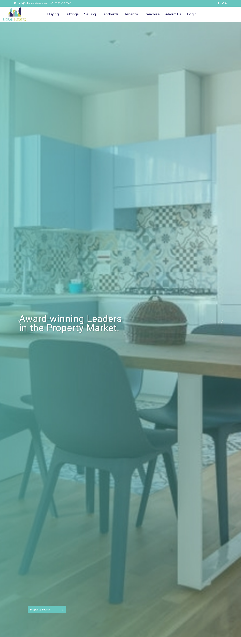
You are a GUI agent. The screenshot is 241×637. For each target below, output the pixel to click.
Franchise (151, 14)
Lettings (71, 14)
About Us (173, 14)
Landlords (109, 14)
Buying (53, 14)
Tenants (131, 14)
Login (191, 14)
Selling (90, 14)
